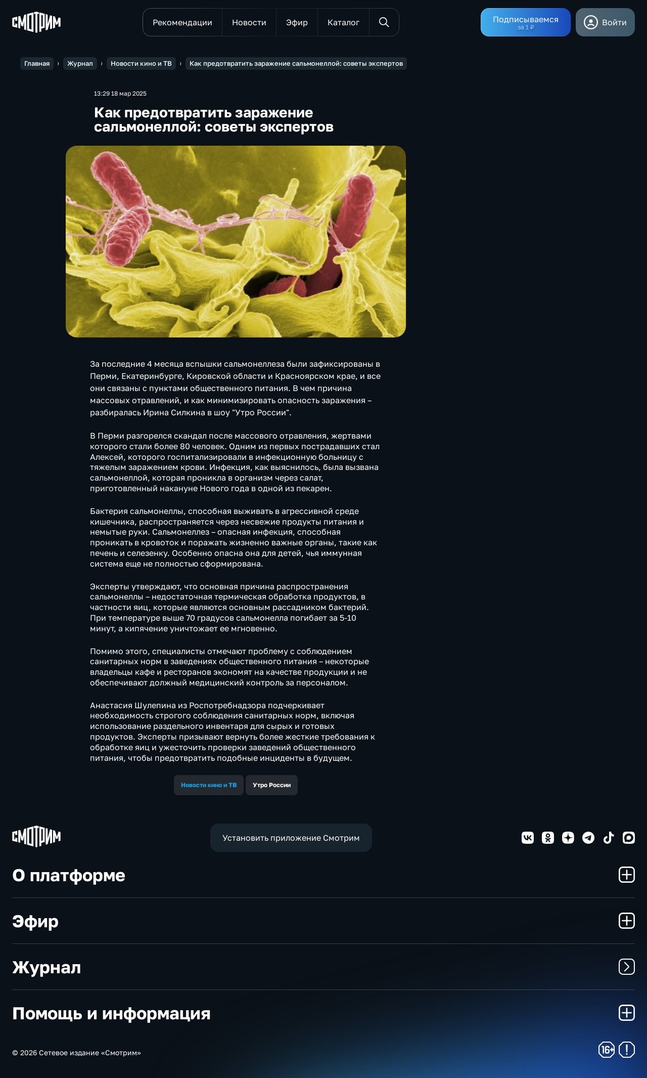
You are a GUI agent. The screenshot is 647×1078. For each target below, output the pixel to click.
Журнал (323, 967)
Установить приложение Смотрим (291, 838)
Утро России (272, 785)
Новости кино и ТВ (209, 785)
